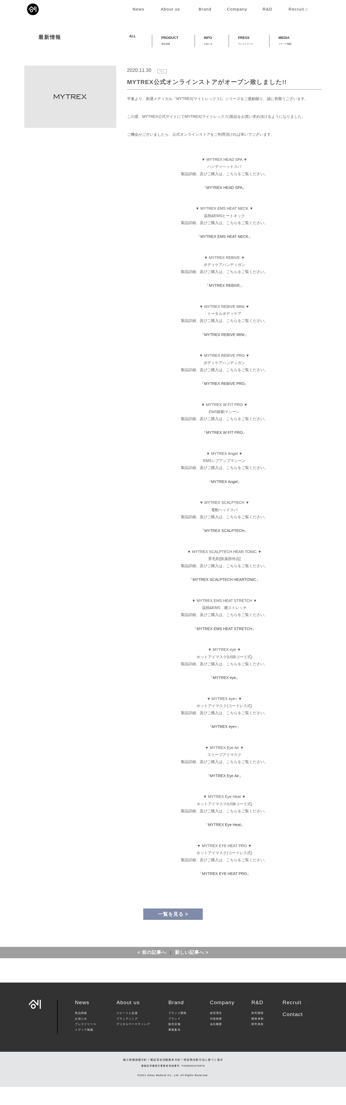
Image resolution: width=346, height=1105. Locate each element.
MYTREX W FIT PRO (224, 451)
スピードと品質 (127, 1031)
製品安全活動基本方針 (165, 1077)
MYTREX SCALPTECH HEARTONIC (224, 598)
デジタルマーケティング (133, 1042)
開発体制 (257, 1037)
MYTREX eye (224, 696)
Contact (292, 1033)
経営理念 (216, 1031)
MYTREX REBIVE (224, 304)
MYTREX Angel (224, 500)
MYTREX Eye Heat (224, 843)
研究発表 (257, 1042)
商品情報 (81, 1031)
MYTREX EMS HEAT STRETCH (224, 647)
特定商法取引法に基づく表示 (203, 1077)
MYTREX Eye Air (224, 794)
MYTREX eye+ (224, 745)
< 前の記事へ (152, 970)
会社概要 (216, 1042)
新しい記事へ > (192, 970)
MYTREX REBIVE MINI (224, 353)
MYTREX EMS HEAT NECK (224, 254)
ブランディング (127, 1037)
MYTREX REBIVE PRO (224, 402)
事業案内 (174, 1048)
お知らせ (81, 1037)
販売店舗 (174, 1042)
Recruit (294, 1020)
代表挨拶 (216, 1037)
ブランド (174, 1037)
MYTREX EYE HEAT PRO (224, 892)
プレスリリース (85, 1042)
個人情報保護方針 (135, 1077)
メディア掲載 (84, 1048)
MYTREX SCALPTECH (224, 549)
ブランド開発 (177, 1031)
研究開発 (257, 1031)
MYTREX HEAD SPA (224, 206)
